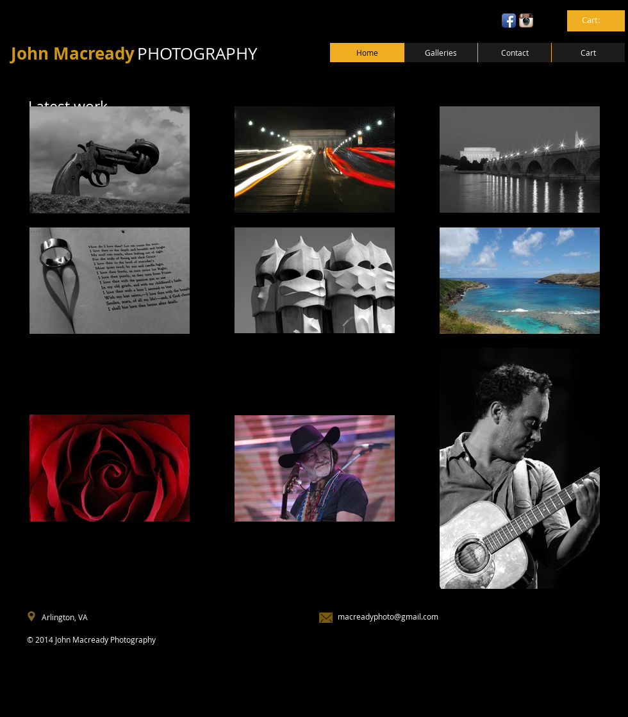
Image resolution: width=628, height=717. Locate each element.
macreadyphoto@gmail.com (388, 616)
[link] (597, 20)
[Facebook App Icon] (509, 20)
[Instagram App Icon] (526, 20)
